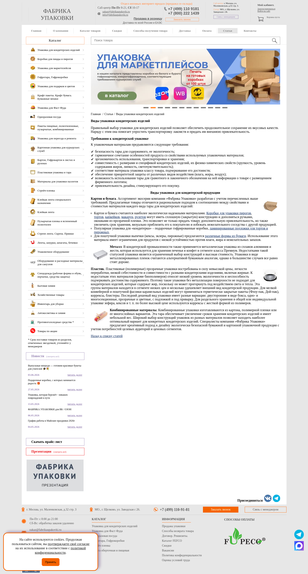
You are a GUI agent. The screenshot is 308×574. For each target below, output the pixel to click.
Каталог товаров (90, 30)
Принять (50, 562)
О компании (60, 30)
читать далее (74, 374)
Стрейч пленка (101, 545)
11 (217, 107)
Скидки (117, 30)
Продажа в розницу (148, 18)
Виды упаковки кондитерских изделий (140, 114)
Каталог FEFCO (172, 540)
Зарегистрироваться (266, 9)
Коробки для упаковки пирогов (228, 213)
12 (224, 107)
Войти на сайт (264, 11)
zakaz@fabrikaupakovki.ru (116, 11)
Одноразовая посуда (104, 535)
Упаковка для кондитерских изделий (114, 526)
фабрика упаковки (57, 14)
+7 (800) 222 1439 (183, 13)
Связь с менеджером (226, 17)
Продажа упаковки (173, 526)
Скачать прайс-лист (46, 442)
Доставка (184, 30)
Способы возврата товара (178, 531)
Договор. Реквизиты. (175, 535)
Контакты (250, 30)
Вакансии (168, 550)
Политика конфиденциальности (182, 555)
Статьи (227, 30)
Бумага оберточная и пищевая (110, 550)
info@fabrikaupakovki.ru (115, 14)
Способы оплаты (239, 519)
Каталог (55, 40)
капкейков (112, 217)
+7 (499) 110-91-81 (175, 510)
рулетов (140, 217)
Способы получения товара (150, 30)
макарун (127, 217)
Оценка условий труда (176, 560)
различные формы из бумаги (225, 236)
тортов (99, 217)
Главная (36, 30)
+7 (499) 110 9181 (183, 9)
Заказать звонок (182, 19)
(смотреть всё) (52, 356)
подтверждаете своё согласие (68, 544)
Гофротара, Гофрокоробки (108, 540)
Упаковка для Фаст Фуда (107, 531)
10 (210, 107)
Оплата (206, 30)
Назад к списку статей (107, 336)
